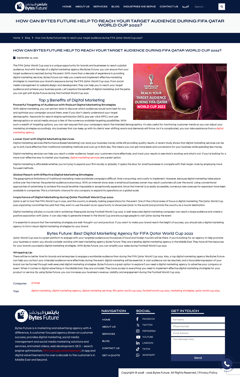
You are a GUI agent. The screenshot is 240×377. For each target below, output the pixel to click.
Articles (35, 283)
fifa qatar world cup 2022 (127, 290)
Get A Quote (111, 355)
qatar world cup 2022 (207, 290)
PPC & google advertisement (62, 350)
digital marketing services (85, 157)
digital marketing (41, 290)
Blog (115, 6)
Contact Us (169, 6)
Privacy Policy (208, 372)
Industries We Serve (139, 6)
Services (100, 6)
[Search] (221, 6)
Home (66, 6)
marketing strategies (182, 290)
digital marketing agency (66, 290)
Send (198, 358)
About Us (82, 6)
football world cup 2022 (155, 290)
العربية (185, 6)
